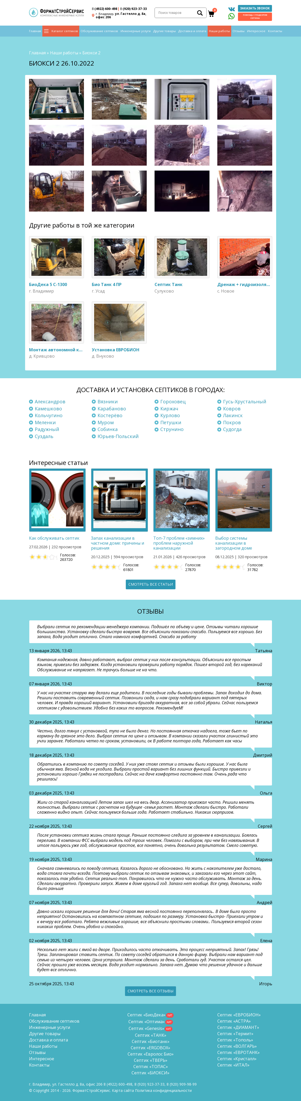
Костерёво (110, 415)
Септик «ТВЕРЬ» (150, 1060)
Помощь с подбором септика (255, 17)
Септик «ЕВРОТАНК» (238, 1052)
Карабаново (112, 408)
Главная (35, 32)
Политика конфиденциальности (163, 1089)
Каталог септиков (65, 32)
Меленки (45, 422)
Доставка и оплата (192, 32)
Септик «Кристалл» (237, 1058)
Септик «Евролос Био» (151, 1053)
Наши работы (219, 32)
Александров (50, 401)
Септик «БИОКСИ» (150, 1072)
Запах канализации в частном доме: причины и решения (117, 542)
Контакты (275, 32)
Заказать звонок (255, 8)
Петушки (170, 422)
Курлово (170, 415)
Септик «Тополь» (235, 1039)
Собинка (108, 429)
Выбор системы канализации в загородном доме (233, 542)
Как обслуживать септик (54, 537)
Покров (232, 422)
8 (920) (182, 1083)
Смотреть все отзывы (150, 990)
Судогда (232, 429)
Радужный (47, 429)
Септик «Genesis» (146, 1028)
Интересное (256, 32)
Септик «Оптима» (146, 1021)
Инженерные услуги (136, 32)
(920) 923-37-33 (133, 9)
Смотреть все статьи (150, 583)
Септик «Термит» (235, 1033)
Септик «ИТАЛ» (233, 1064)
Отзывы (238, 32)
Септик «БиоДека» (146, 1014)
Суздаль (44, 436)
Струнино (172, 429)
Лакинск (233, 415)
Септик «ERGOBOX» (150, 1047)
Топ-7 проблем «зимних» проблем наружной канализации (179, 542)
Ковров (232, 408)
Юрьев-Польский (118, 436)
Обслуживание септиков (99, 32)
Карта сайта (123, 1089)
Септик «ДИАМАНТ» (238, 1027)
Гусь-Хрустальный (244, 401)
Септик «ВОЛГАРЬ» (237, 1045)
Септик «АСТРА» (234, 1020)
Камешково (48, 408)
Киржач (169, 408)
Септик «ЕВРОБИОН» (239, 1014)
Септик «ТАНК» (150, 1035)
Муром (106, 422)
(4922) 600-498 (104, 9)
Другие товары (164, 32)
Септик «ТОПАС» (150, 1066)
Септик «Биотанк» (150, 1041)
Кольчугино (49, 415)
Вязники (108, 401)
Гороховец (173, 401)
